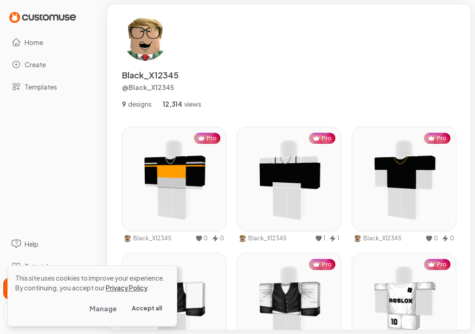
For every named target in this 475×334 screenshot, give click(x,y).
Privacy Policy (126, 287)
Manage (103, 308)
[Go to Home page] (42, 17)
